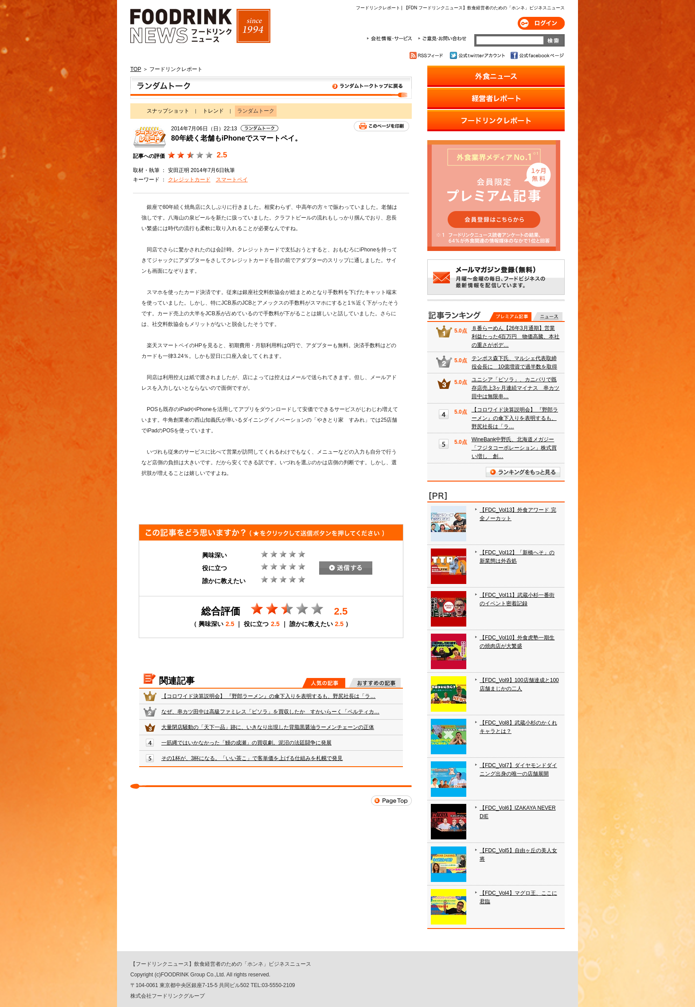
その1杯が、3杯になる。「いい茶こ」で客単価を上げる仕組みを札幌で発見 (252, 758)
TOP (135, 69)
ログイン (541, 23)
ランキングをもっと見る (523, 472)
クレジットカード (189, 179)
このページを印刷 (381, 126)
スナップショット (168, 111)
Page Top (391, 800)
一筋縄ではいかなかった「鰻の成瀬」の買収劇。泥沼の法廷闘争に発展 (246, 743)
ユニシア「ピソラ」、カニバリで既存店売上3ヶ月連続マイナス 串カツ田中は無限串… (516, 388)
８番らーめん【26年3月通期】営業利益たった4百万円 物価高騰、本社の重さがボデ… (516, 336)
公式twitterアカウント (478, 55)
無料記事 (547, 316)
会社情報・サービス (391, 38)
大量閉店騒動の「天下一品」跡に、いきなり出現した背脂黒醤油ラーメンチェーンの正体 (267, 727)
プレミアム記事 (510, 316)
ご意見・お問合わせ (442, 38)
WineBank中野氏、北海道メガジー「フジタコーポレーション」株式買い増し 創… (514, 447)
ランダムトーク (271, 88)
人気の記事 (323, 683)
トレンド (213, 111)
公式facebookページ (536, 55)
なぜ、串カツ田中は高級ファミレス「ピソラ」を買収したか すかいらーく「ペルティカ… (270, 712)
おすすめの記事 (375, 683)
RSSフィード (427, 55)
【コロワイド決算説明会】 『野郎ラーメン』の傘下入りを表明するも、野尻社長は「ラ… (268, 696)
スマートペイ (232, 179)
